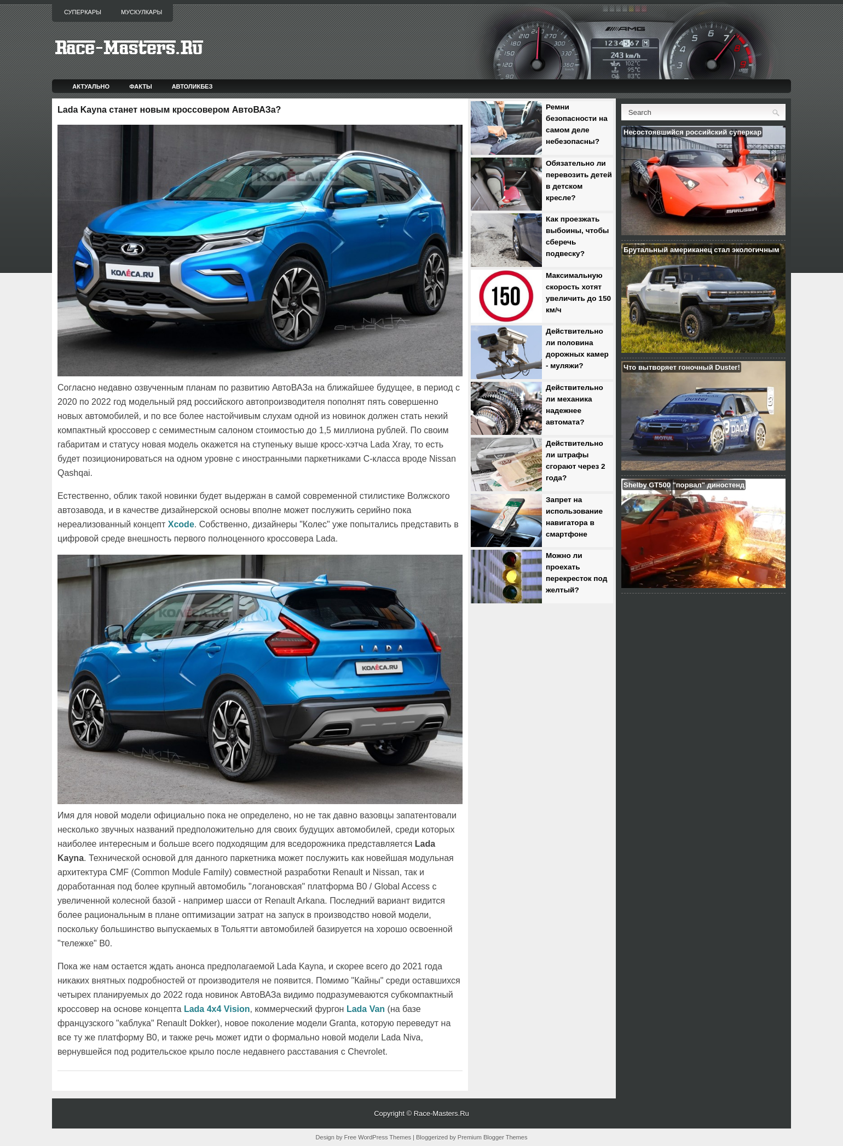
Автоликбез (192, 86)
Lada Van (366, 1009)
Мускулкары (141, 12)
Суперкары (82, 12)
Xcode (181, 524)
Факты (140, 86)
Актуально (90, 86)
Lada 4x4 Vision (217, 1009)
